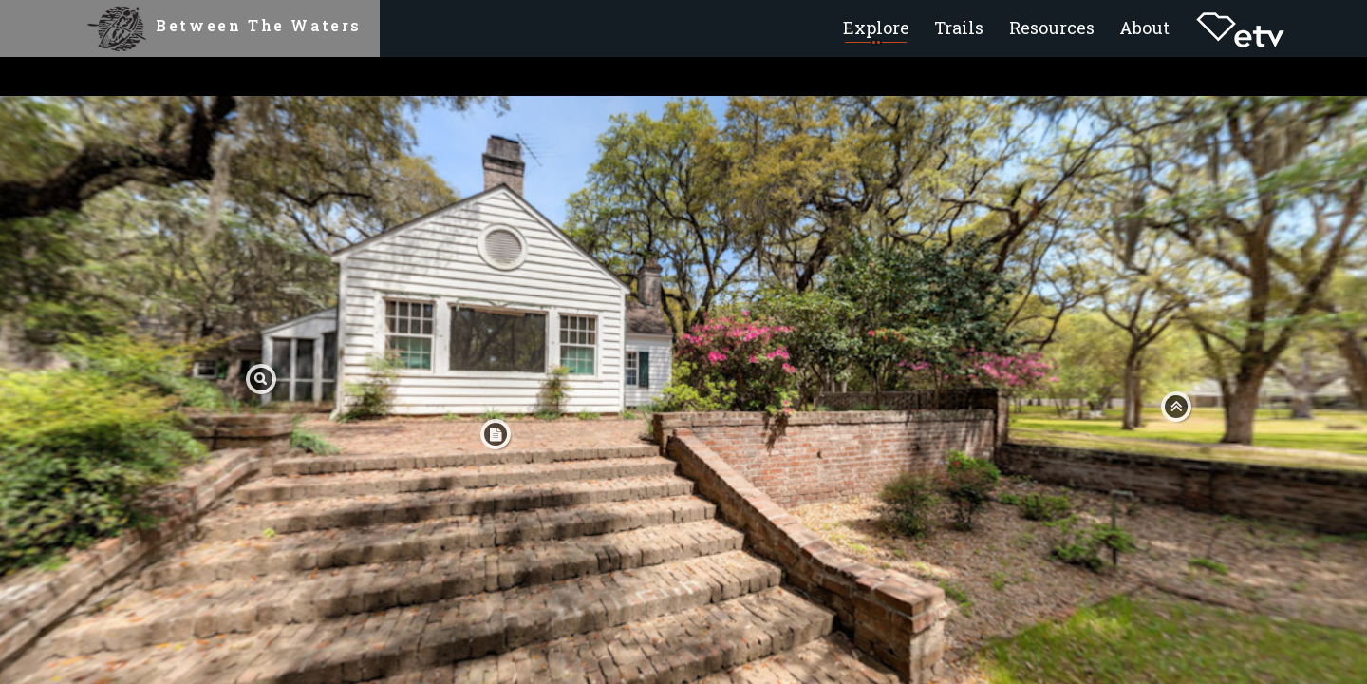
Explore (876, 27)
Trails (958, 27)
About (1144, 27)
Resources (1052, 27)
